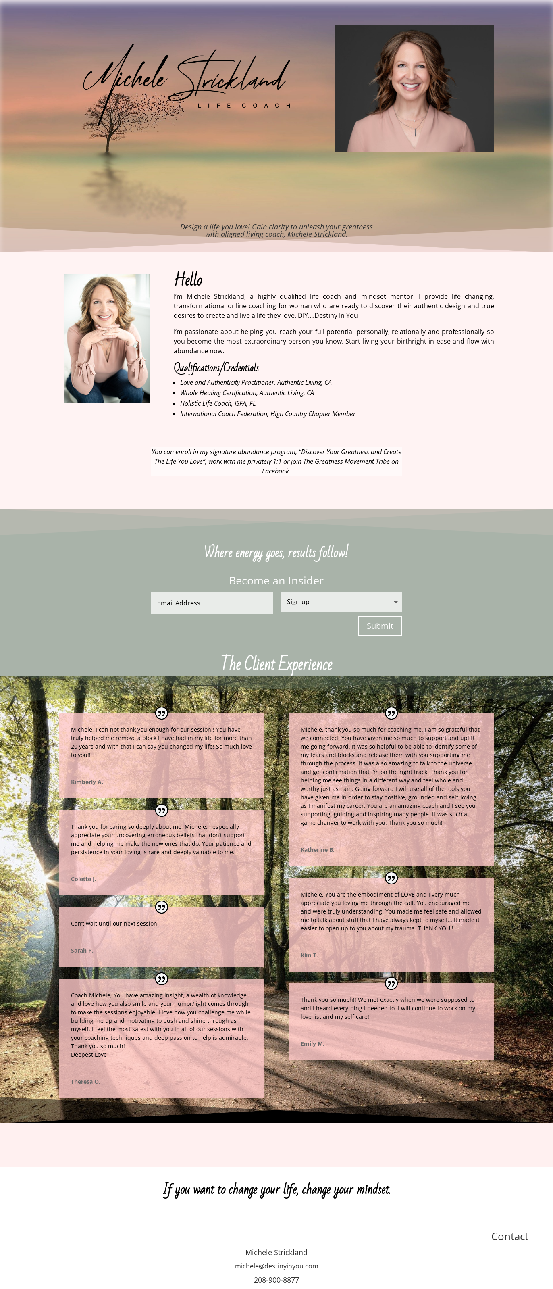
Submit (380, 625)
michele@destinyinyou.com (276, 1266)
